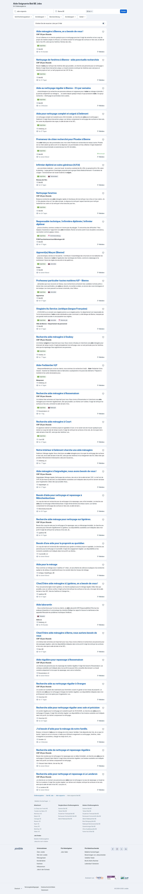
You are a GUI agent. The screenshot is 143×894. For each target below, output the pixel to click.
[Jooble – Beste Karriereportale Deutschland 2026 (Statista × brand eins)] (112, 878)
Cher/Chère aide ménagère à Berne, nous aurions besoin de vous (66, 634)
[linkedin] (126, 849)
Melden (100, 52)
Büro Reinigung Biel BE (89, 821)
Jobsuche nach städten (41, 841)
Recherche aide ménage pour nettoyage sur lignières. (63, 519)
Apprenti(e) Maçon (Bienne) (50, 252)
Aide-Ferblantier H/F (46, 365)
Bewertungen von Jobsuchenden (95, 855)
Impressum (44, 890)
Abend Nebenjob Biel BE (65, 819)
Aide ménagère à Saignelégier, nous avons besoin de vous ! (66, 471)
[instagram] (117, 849)
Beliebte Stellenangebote (41, 839)
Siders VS (37, 831)
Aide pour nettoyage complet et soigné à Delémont (62, 113)
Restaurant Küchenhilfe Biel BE (67, 816)
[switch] (103, 23)
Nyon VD (36, 824)
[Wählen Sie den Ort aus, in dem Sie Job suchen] (74, 11)
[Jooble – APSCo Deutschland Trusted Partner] (99, 878)
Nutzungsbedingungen (32, 887)
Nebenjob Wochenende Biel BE (91, 824)
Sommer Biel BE (62, 808)
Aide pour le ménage (46, 564)
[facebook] (113, 849)
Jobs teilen (64, 852)
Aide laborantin (44, 604)
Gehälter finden (89, 858)
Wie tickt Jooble (42, 855)
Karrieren (39, 864)
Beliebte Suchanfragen (43, 801)
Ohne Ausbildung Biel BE (90, 829)
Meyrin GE (37, 816)
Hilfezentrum (41, 866)
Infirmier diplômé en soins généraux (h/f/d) (58, 165)
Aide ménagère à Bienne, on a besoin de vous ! (59, 31)
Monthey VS (37, 829)
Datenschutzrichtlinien (48, 887)
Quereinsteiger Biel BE (89, 826)
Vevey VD (37, 826)
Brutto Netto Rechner (91, 861)
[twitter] (121, 849)
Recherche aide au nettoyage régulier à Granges (61, 683)
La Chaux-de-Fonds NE (41, 808)
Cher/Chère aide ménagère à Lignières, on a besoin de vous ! (67, 583)
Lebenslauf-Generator (92, 864)
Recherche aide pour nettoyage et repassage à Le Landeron (66, 774)
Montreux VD (38, 813)
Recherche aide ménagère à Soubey (54, 337)
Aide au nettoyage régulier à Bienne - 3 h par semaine (63, 88)
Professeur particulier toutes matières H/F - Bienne (62, 280)
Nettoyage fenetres (46, 193)
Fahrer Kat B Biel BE (88, 831)
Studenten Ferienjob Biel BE (66, 813)
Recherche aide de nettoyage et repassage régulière (63, 750)
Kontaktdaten (41, 861)
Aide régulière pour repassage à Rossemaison (59, 659)
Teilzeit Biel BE (62, 811)
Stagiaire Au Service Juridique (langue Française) (61, 308)
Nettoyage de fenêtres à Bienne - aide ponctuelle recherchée (67, 59)
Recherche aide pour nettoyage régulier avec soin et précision (68, 707)
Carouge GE (37, 819)
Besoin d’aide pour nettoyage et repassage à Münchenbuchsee (59, 496)
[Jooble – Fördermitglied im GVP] (124, 878)
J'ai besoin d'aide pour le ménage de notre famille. (62, 728)
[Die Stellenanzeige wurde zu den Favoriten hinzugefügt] (103, 32)
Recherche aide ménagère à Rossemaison (57, 393)
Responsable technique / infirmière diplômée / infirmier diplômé (64, 223)
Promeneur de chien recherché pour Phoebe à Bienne (63, 139)
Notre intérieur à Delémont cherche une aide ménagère (64, 450)
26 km (90, 11)
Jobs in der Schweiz (43, 869)
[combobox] (19, 888)
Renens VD (37, 821)
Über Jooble (41, 852)
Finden (123, 11)
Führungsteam (41, 858)
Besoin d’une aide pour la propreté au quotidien (60, 543)
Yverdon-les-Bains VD (40, 811)
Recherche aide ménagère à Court (53, 421)
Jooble (126, 888)
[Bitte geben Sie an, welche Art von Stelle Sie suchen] (33, 11)
